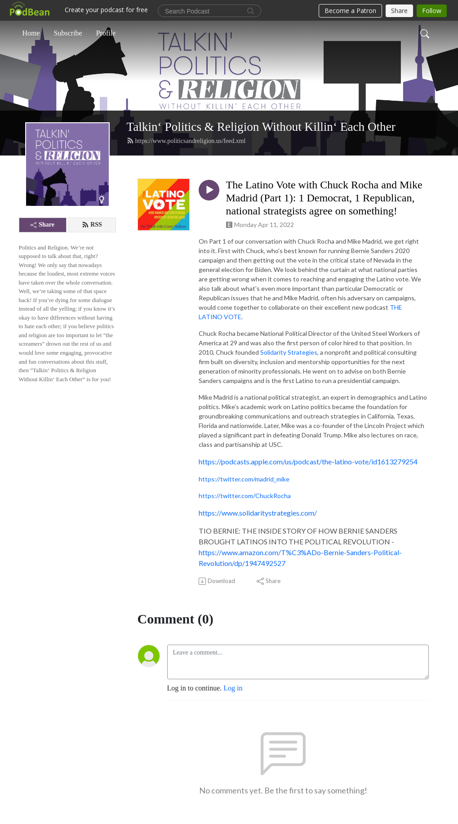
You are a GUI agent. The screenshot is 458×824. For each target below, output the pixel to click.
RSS (92, 224)
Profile (106, 33)
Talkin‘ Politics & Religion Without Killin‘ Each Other (261, 127)
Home (31, 33)
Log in (232, 688)
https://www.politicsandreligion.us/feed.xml (186, 140)
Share (42, 224)
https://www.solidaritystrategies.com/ (258, 512)
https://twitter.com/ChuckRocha (245, 495)
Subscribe (68, 33)
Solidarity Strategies (288, 352)
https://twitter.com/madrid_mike (244, 479)
